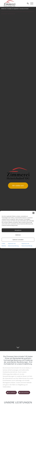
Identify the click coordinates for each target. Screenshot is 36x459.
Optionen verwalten (17, 239)
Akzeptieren (18, 230)
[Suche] (27, 3)
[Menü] (31, 3)
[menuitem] (27, 3)
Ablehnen (18, 235)
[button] (33, 213)
